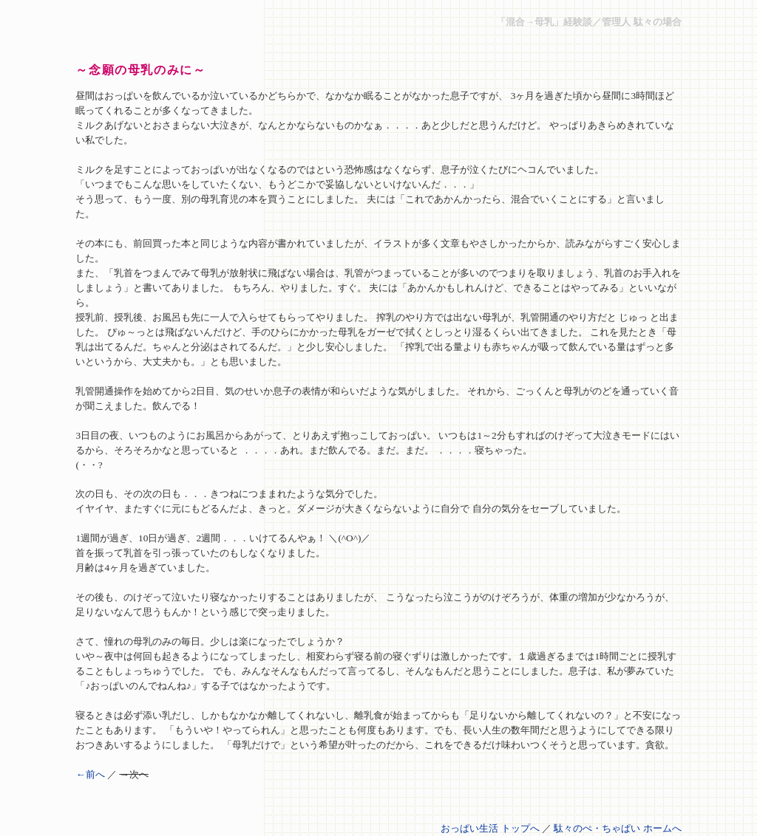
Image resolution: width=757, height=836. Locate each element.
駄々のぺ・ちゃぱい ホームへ (617, 828)
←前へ (89, 774)
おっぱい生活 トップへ (490, 828)
